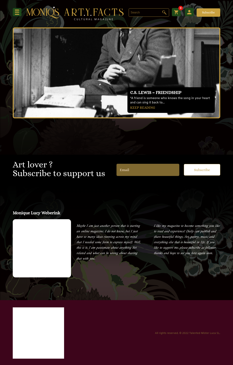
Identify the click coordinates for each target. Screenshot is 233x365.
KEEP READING (143, 107)
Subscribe (208, 12)
